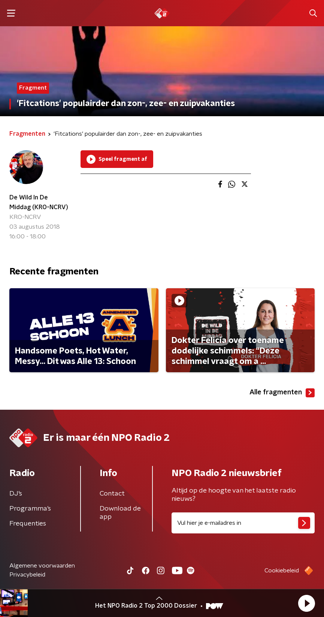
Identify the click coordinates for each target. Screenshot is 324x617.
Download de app (120, 512)
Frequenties (27, 523)
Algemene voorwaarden (42, 566)
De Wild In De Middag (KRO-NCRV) (38, 202)
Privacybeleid (27, 575)
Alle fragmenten (282, 392)
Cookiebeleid (281, 571)
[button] (306, 603)
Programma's (30, 508)
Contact (112, 493)
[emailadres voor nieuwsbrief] (243, 522)
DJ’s (15, 493)
